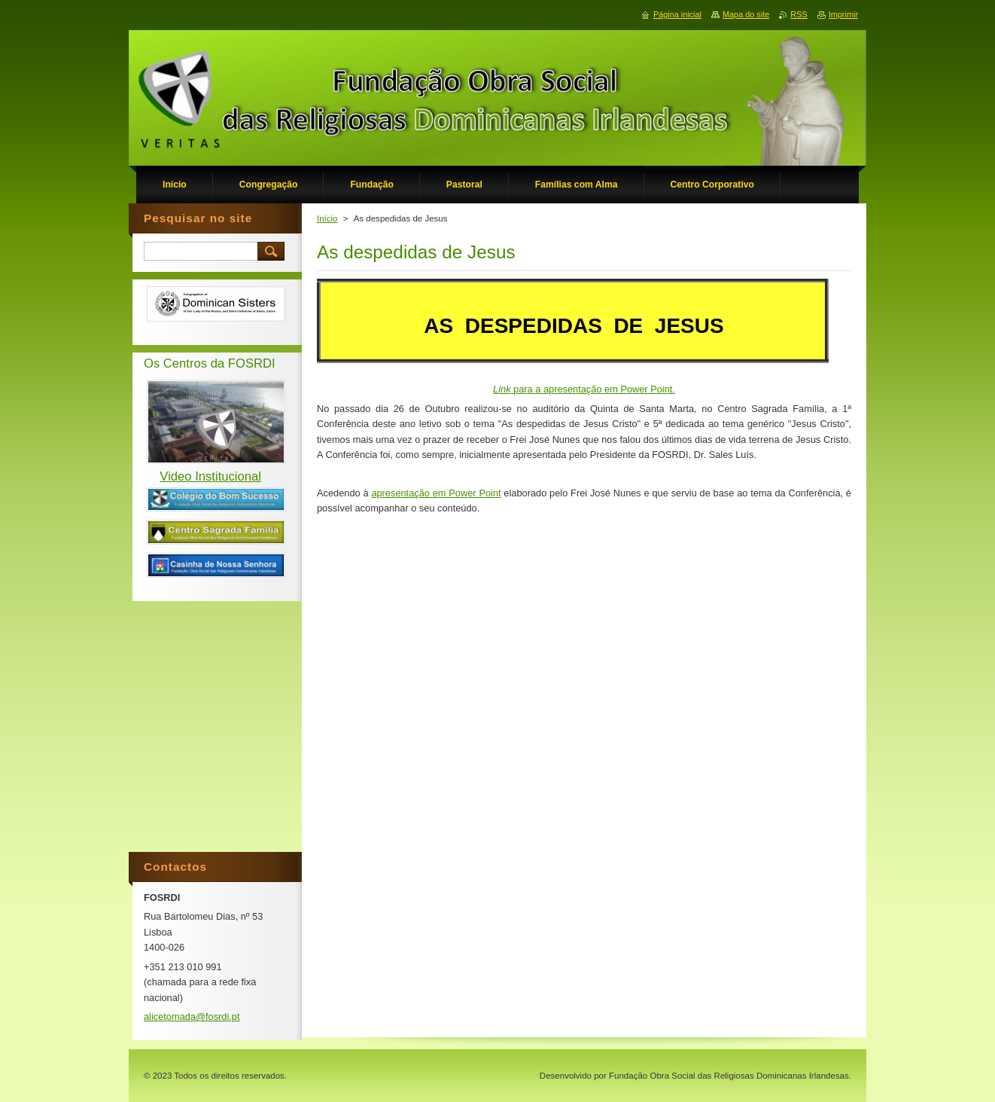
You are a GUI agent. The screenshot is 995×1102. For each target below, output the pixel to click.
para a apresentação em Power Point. (584, 389)
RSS (798, 14)
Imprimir (843, 14)
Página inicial (677, 14)
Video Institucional (210, 476)
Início (327, 218)
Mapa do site (746, 14)
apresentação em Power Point (436, 493)
